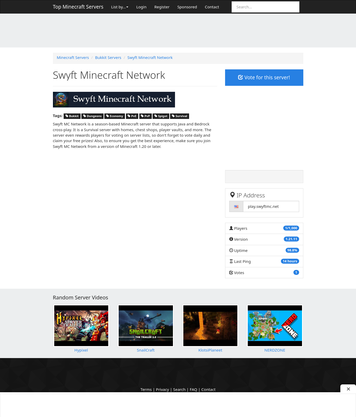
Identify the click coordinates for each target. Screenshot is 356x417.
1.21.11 (291, 239)
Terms (146, 389)
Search (179, 389)
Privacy (162, 389)
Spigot (160, 116)
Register (162, 6)
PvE (132, 116)
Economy (114, 116)
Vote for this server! (264, 77)
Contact (212, 6)
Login (141, 6)
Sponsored (187, 6)
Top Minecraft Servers (78, 6)
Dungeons (92, 116)
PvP (145, 116)
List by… (119, 6)
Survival (179, 116)
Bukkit (72, 116)
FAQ (193, 389)
